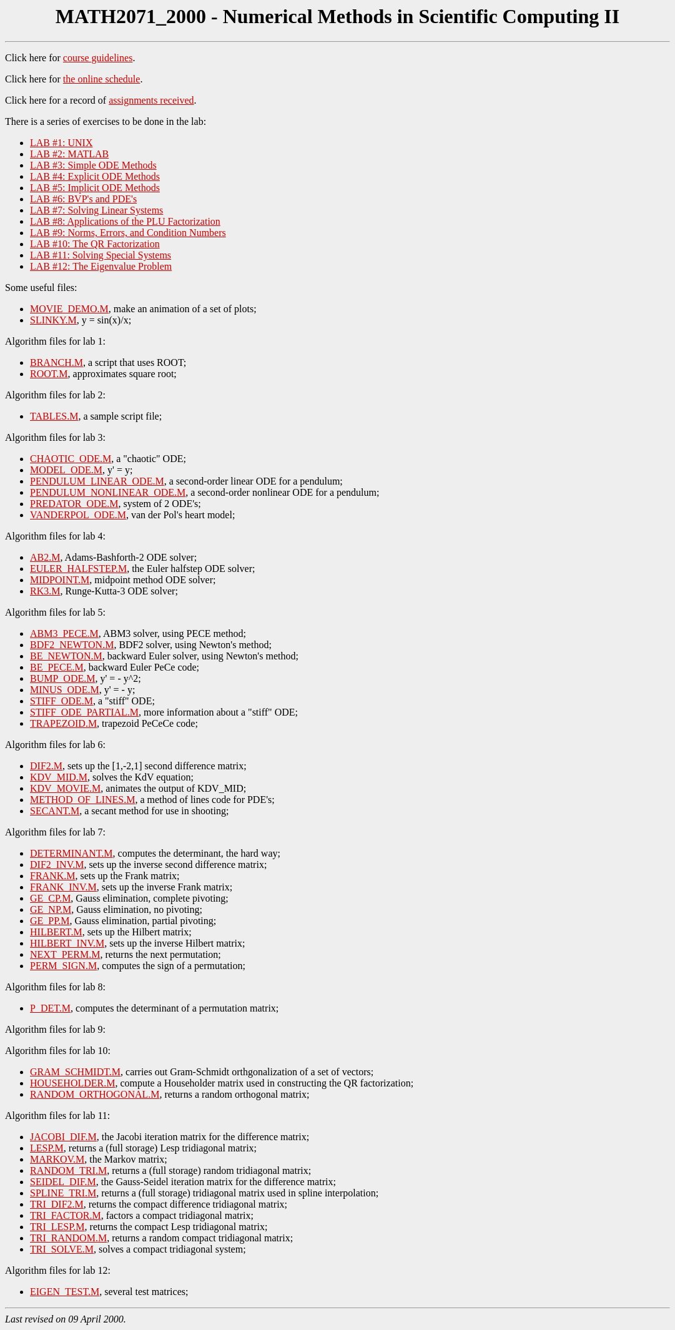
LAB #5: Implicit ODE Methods (95, 187)
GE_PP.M (50, 920)
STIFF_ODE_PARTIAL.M (84, 712)
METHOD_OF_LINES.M (82, 799)
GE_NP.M (50, 909)
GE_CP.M (50, 898)
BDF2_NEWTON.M (72, 644)
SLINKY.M (53, 320)
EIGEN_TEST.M (64, 1291)
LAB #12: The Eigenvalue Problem (101, 266)
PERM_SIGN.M (63, 965)
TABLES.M (54, 416)
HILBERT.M (56, 932)
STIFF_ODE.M (61, 701)
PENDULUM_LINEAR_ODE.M (97, 481)
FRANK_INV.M (63, 887)
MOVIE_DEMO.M (69, 308)
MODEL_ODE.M (66, 470)
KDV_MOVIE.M (65, 788)
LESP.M (47, 1148)
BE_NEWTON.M (66, 656)
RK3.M (45, 591)
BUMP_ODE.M (62, 678)
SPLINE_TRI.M (63, 1193)
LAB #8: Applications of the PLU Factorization (125, 221)
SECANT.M (54, 810)
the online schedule (101, 79)
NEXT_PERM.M (65, 954)
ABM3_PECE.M (64, 633)
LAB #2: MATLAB (69, 154)
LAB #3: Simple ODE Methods (93, 165)
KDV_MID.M (58, 777)
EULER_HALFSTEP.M (78, 568)
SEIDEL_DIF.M (63, 1181)
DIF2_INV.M (57, 864)
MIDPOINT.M (59, 579)
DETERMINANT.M (71, 853)
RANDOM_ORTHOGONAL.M (94, 1094)
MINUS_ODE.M (64, 689)
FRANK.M (52, 875)
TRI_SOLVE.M (62, 1249)
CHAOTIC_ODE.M (70, 458)
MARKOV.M (57, 1159)
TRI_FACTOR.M (65, 1215)
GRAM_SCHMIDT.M (75, 1071)
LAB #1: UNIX (61, 142)
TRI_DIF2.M (57, 1204)
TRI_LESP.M (57, 1226)
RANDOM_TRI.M (68, 1170)
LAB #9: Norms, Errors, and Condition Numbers (128, 232)
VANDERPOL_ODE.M (78, 515)
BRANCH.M (56, 362)
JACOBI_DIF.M (63, 1136)
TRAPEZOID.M (63, 723)
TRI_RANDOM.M (68, 1238)
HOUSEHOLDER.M (72, 1083)
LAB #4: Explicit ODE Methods (95, 176)
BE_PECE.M (57, 667)
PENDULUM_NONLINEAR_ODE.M (107, 492)
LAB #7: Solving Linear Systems (96, 210)
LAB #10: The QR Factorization (95, 244)
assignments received (151, 100)
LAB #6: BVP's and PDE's (83, 199)
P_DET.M (50, 1008)
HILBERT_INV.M (67, 943)
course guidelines (98, 57)
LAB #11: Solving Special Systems (100, 255)
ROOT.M (49, 373)
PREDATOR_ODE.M (74, 503)
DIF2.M (46, 766)
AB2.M (45, 557)
